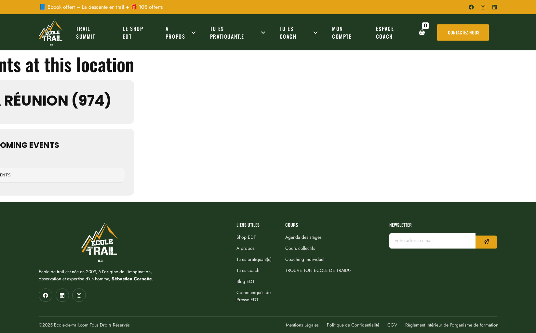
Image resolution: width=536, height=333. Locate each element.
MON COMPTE (342, 32)
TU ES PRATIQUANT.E (239, 32)
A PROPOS (182, 32)
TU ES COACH (300, 32)
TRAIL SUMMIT (86, 32)
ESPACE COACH (385, 32)
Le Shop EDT (133, 32)
